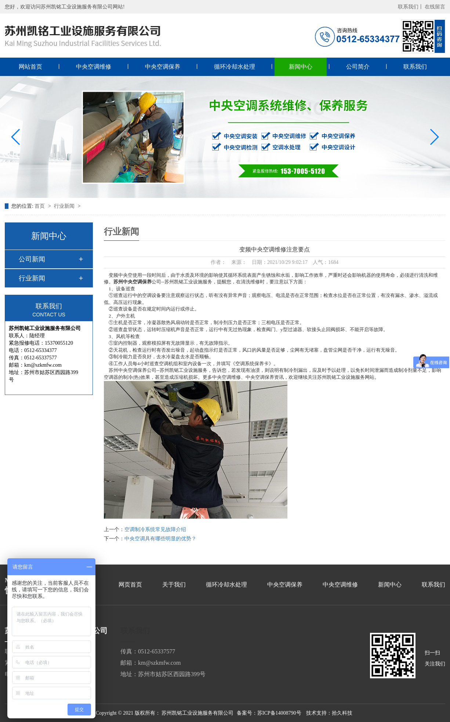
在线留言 (435, 7)
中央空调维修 (93, 67)
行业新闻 (65, 206)
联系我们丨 (411, 7)
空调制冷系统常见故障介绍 (155, 529)
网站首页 (30, 67)
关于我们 (174, 584)
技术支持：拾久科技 (329, 713)
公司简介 (358, 67)
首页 (40, 206)
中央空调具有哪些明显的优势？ (160, 538)
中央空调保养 (162, 67)
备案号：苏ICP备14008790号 (269, 713)
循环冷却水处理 (234, 67)
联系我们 (415, 67)
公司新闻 (32, 259)
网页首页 (130, 584)
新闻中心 (300, 67)
